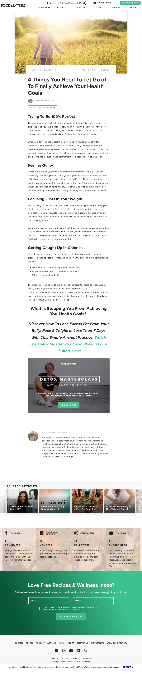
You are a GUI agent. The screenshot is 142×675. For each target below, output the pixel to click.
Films (99, 8)
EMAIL (78, 601)
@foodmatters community (52, 533)
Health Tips (49, 70)
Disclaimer (54, 658)
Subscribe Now (71, 616)
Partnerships (97, 643)
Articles (51, 643)
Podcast (80, 8)
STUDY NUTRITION (130, 3)
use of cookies (112, 667)
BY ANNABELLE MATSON (55, 432)
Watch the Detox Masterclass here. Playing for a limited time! (69, 344)
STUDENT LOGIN (102, 3)
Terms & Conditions (70, 658)
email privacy (49, 609)
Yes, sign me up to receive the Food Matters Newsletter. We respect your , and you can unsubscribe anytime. (71, 608)
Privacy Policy (86, 658)
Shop (116, 8)
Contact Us (82, 643)
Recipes (61, 8)
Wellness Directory (117, 643)
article (36, 70)
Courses (43, 8)
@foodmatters (17, 533)
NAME (34, 601)
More (131, 8)
